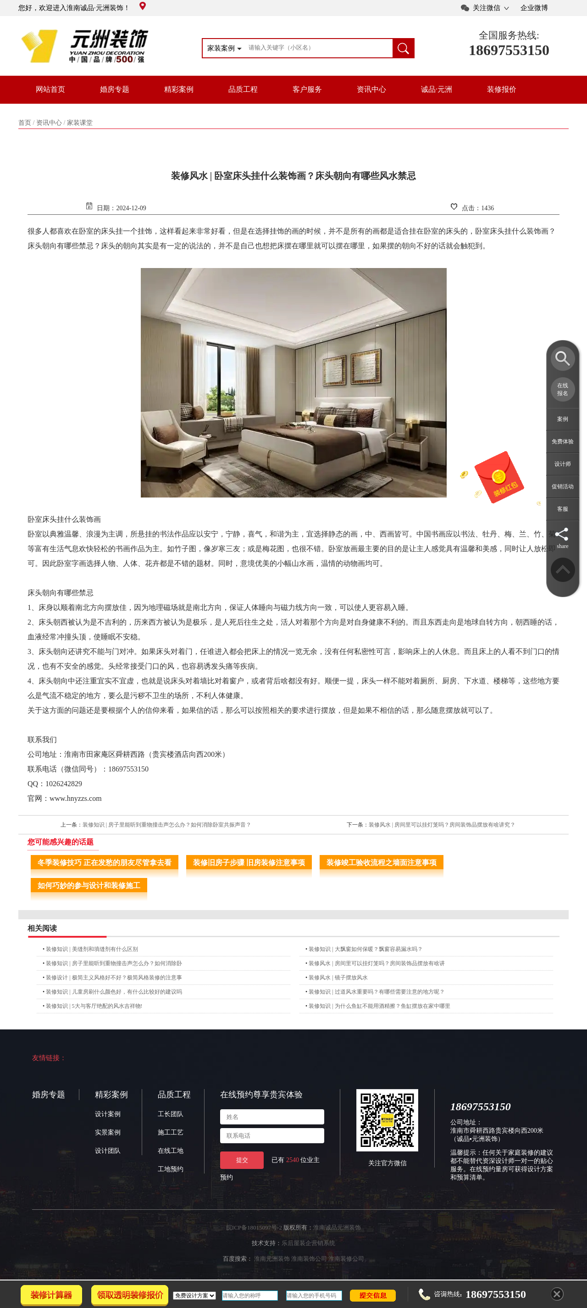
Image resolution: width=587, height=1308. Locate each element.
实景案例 (108, 1132)
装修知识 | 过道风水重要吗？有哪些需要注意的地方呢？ (376, 992)
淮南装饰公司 (309, 1258)
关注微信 (486, 7)
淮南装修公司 (346, 1258)
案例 (562, 419)
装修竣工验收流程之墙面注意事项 (382, 862)
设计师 (562, 464)
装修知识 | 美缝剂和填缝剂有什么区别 (92, 949)
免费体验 (563, 441)
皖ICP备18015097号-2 (254, 1227)
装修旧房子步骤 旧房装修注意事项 (249, 862)
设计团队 (108, 1150)
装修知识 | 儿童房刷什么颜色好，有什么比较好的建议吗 (114, 992)
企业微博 (534, 7)
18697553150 (509, 50)
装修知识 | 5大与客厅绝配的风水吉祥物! (94, 1006)
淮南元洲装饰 (272, 1258)
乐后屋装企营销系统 (308, 1243)
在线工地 (170, 1150)
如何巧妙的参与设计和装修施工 (89, 885)
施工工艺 (170, 1132)
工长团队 (170, 1114)
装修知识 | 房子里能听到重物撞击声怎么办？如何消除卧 (114, 963)
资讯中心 (371, 89)
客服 (562, 509)
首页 (24, 122)
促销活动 (563, 486)
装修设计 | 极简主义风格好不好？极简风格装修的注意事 (114, 977)
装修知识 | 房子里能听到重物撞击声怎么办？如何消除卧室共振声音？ (167, 825)
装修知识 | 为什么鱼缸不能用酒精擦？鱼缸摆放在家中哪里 (379, 1006)
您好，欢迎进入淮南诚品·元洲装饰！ (82, 7)
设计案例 (108, 1114)
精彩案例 (179, 89)
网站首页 (50, 89)
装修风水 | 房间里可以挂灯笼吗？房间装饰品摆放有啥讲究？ (442, 825)
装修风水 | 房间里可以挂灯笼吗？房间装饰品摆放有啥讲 (376, 963)
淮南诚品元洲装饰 (337, 1227)
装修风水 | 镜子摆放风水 (338, 977)
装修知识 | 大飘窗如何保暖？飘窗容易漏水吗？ (365, 949)
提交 (242, 1160)
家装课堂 (80, 122)
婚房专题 (114, 89)
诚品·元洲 (436, 89)
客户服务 (307, 89)
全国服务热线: (509, 35)
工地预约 (170, 1169)
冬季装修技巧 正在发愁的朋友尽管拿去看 (105, 862)
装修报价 (501, 89)
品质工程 (243, 89)
